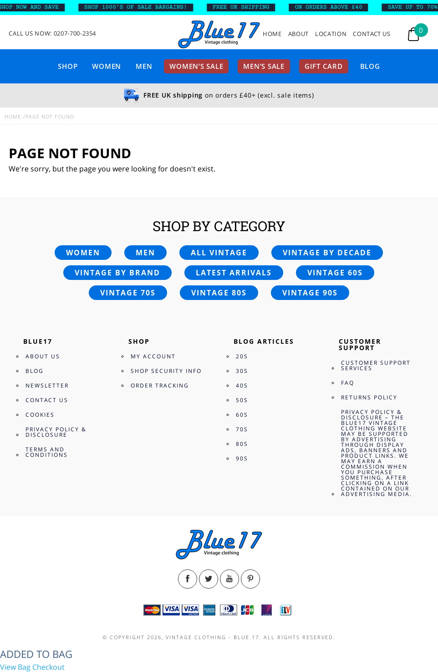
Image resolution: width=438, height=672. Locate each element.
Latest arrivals (234, 273)
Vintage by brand (117, 273)
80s (242, 444)
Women (106, 66)
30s (242, 371)
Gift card (324, 66)
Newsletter (47, 385)
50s (242, 400)
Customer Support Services (376, 365)
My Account (153, 356)
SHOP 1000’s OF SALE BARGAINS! (139, 7)
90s (242, 458)
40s (242, 385)
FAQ (347, 383)
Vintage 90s (310, 293)
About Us (42, 356)
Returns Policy (369, 397)
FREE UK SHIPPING (245, 7)
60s (242, 415)
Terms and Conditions (46, 452)
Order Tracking (160, 385)
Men (144, 66)
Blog (370, 66)
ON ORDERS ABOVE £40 (333, 7)
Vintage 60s (335, 273)
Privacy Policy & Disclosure (56, 432)
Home (272, 34)
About (298, 34)
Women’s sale (196, 66)
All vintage (219, 253)
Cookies (40, 415)
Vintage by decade (327, 253)
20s (242, 356)
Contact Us (372, 34)
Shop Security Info (166, 371)
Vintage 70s (128, 293)
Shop (67, 66)
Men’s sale (264, 66)
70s (242, 429)
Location (330, 34)
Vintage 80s (219, 293)
